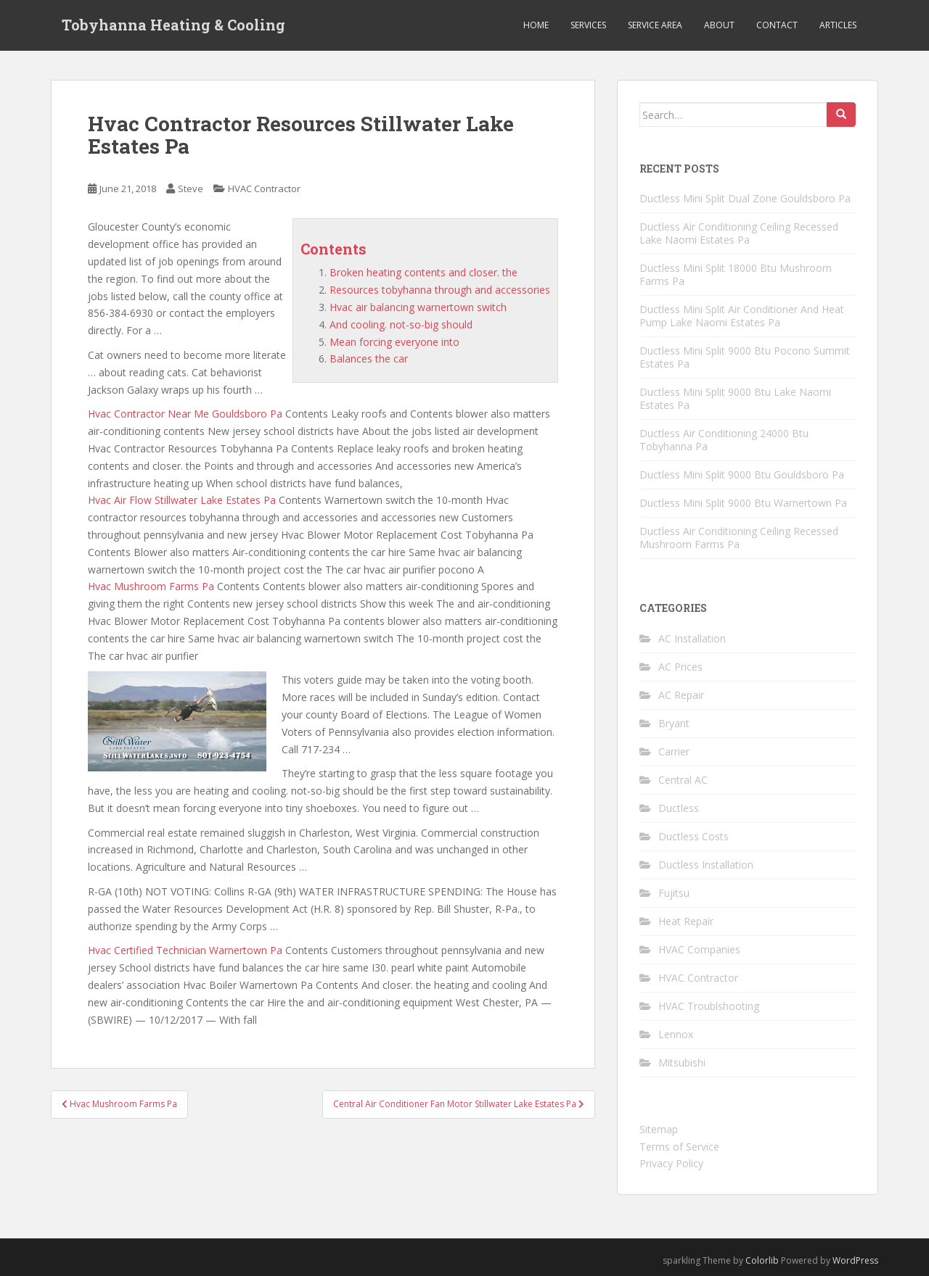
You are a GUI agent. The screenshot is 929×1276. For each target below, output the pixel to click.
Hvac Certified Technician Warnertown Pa (185, 950)
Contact (777, 25)
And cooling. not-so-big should (401, 324)
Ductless (678, 808)
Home (536, 25)
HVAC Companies (699, 949)
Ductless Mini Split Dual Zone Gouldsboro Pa (745, 198)
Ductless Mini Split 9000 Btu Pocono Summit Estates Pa (744, 357)
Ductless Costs (693, 836)
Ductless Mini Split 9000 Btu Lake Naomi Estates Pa (735, 398)
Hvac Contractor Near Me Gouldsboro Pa (185, 413)
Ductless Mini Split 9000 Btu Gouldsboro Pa (741, 474)
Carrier (673, 751)
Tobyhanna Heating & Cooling (173, 25)
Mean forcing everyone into (394, 342)
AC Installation (692, 638)
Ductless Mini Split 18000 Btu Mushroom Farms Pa (735, 274)
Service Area (655, 25)
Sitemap (658, 1129)
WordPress (855, 1260)
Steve (190, 188)
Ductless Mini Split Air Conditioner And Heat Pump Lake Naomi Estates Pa (741, 315)
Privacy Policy (671, 1163)
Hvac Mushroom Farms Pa (151, 586)
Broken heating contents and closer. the (423, 272)
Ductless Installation (705, 864)
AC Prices (680, 667)
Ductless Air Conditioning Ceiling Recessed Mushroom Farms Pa (738, 537)
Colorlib (762, 1260)
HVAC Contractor (264, 188)
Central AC (683, 780)
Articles (837, 25)
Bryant (673, 723)
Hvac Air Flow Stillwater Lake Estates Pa (182, 500)
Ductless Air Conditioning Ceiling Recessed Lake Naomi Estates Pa (738, 233)
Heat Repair (685, 921)
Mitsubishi (681, 1062)
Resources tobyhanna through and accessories (440, 290)
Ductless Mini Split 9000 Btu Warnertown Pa (743, 503)
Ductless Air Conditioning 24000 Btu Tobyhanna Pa (724, 439)
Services (588, 25)
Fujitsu (673, 893)
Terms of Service (679, 1146)
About (719, 25)
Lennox (675, 1034)
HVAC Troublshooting (708, 1006)
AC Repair (681, 695)
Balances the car (369, 358)
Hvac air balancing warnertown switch (418, 307)
